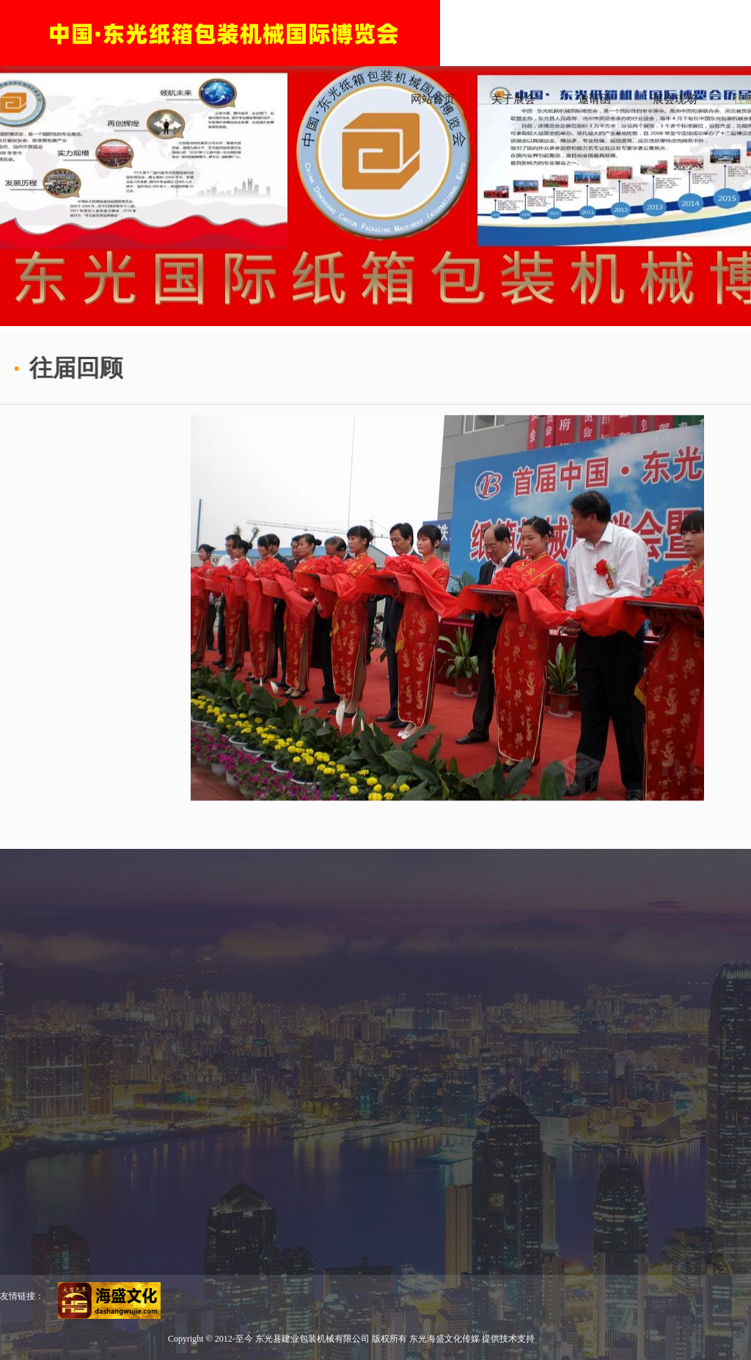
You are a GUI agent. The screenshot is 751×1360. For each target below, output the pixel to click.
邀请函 (594, 99)
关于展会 (513, 99)
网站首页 (433, 99)
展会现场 (675, 99)
